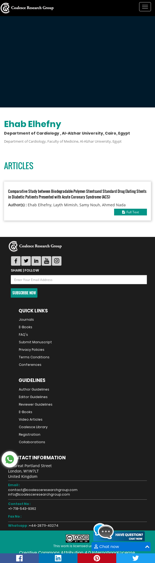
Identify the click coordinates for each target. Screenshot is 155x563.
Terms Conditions (34, 357)
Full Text (130, 212)
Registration (29, 434)
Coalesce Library (33, 427)
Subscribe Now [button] (24, 292)
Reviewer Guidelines (35, 404)
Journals (26, 319)
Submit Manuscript (35, 342)
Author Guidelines (34, 389)
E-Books (25, 327)
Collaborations (32, 442)
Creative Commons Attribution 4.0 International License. (77, 553)
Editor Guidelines (33, 397)
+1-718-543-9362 (22, 508)
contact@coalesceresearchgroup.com (43, 490)
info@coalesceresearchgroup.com (39, 494)
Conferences (30, 364)
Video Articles (31, 419)
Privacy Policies (31, 349)
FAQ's (23, 334)
